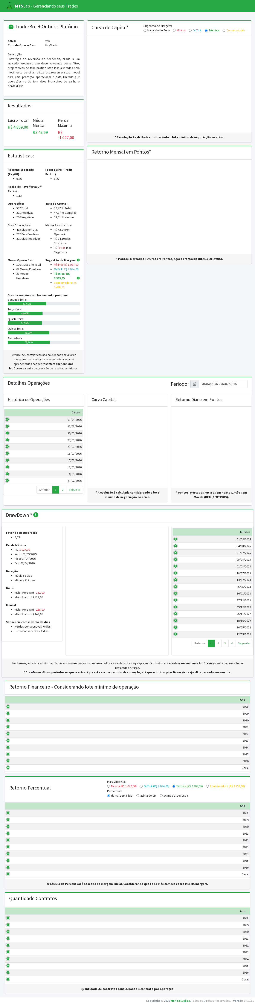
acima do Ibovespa (176, 795)
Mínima (181, 30)
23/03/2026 (21, 447)
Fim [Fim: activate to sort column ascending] (203, 536)
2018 (23, 707)
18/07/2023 (186, 578)
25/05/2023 (186, 591)
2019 (23, 713)
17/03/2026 (21, 460)
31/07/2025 (186, 557)
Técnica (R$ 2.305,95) (189, 786)
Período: (180, 384)
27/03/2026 (21, 440)
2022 (23, 734)
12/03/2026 (21, 467)
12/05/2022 (186, 639)
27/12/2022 (186, 605)
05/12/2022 (186, 612)
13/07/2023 (186, 584)
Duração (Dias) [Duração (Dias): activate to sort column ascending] (224, 534)
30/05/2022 (186, 632)
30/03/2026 (21, 433)
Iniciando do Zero (158, 30)
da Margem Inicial (122, 795)
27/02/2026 (21, 481)
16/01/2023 (186, 598)
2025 (23, 754)
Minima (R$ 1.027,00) (124, 786)
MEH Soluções (180, 1001)
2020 (23, 720)
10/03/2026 (21, 474)
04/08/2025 (186, 550)
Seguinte (74, 490)
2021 (23, 727)
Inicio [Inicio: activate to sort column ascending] (185, 536)
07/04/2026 (21, 420)
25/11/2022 (186, 618)
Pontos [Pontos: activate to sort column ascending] (73, 412)
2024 (23, 747)
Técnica (214, 30)
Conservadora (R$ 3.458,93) (227, 786)
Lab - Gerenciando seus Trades (42, 5)
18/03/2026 (21, 454)
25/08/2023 (186, 564)
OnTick (197, 30)
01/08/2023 (186, 571)
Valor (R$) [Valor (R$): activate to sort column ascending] (47, 412)
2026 (23, 761)
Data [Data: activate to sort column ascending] (21, 412)
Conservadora (235, 30)
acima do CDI (148, 795)
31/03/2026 (21, 426)
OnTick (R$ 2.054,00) (156, 786)
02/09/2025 (186, 544)
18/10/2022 (186, 625)
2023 (23, 740)
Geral (22, 768)
